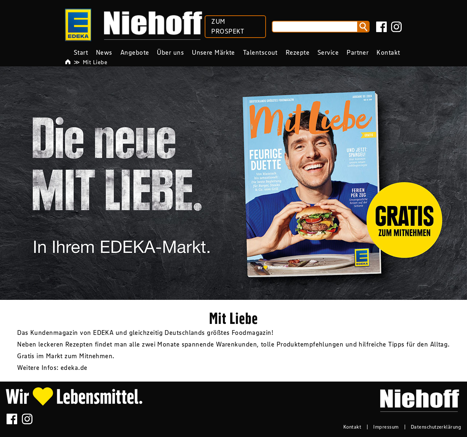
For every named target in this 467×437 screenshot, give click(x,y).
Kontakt (352, 427)
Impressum (385, 427)
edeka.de (74, 368)
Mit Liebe (95, 62)
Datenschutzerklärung (436, 427)
